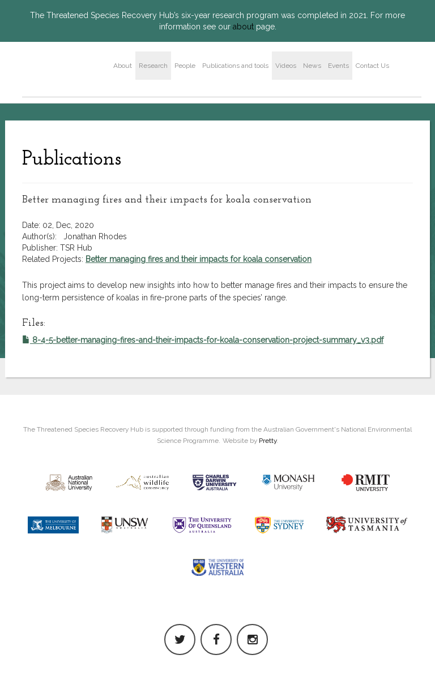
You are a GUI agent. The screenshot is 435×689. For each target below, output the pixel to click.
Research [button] (153, 66)
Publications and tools (235, 66)
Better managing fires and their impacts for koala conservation (199, 259)
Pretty (267, 441)
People (184, 66)
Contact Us (372, 66)
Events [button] (338, 66)
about (243, 26)
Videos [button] (285, 66)
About (122, 66)
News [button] (312, 66)
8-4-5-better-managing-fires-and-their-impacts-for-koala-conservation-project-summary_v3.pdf (202, 339)
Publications (71, 159)
